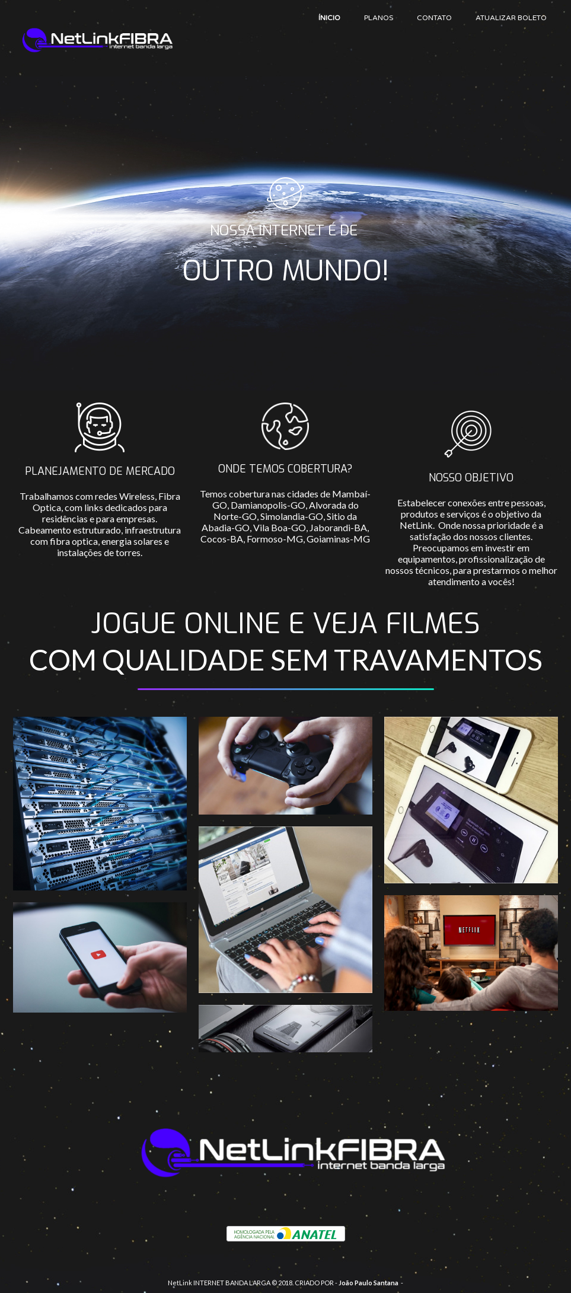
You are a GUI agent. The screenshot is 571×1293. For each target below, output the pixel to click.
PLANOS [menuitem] (378, 18)
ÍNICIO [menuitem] (329, 18)
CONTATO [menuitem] (434, 18)
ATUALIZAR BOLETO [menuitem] (511, 18)
